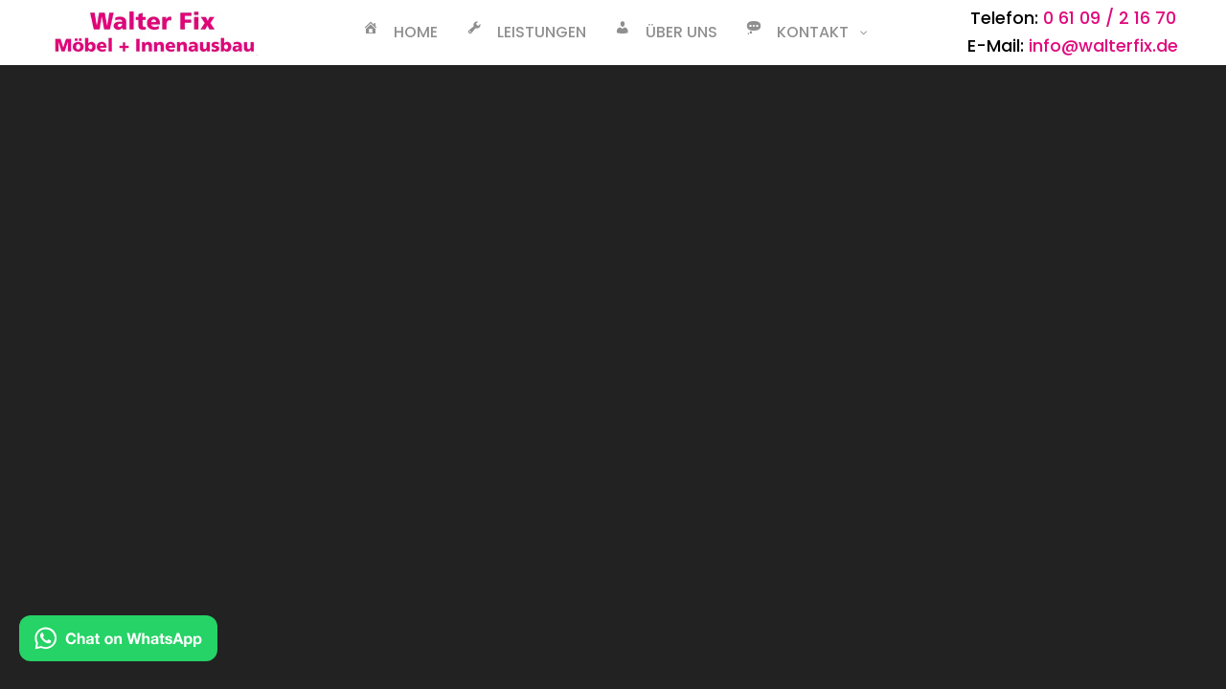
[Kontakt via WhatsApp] (118, 642)
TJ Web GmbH (781, 540)
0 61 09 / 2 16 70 (1109, 18)
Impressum (355, 464)
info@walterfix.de (1103, 45)
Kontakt (341, 408)
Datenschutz (362, 436)
